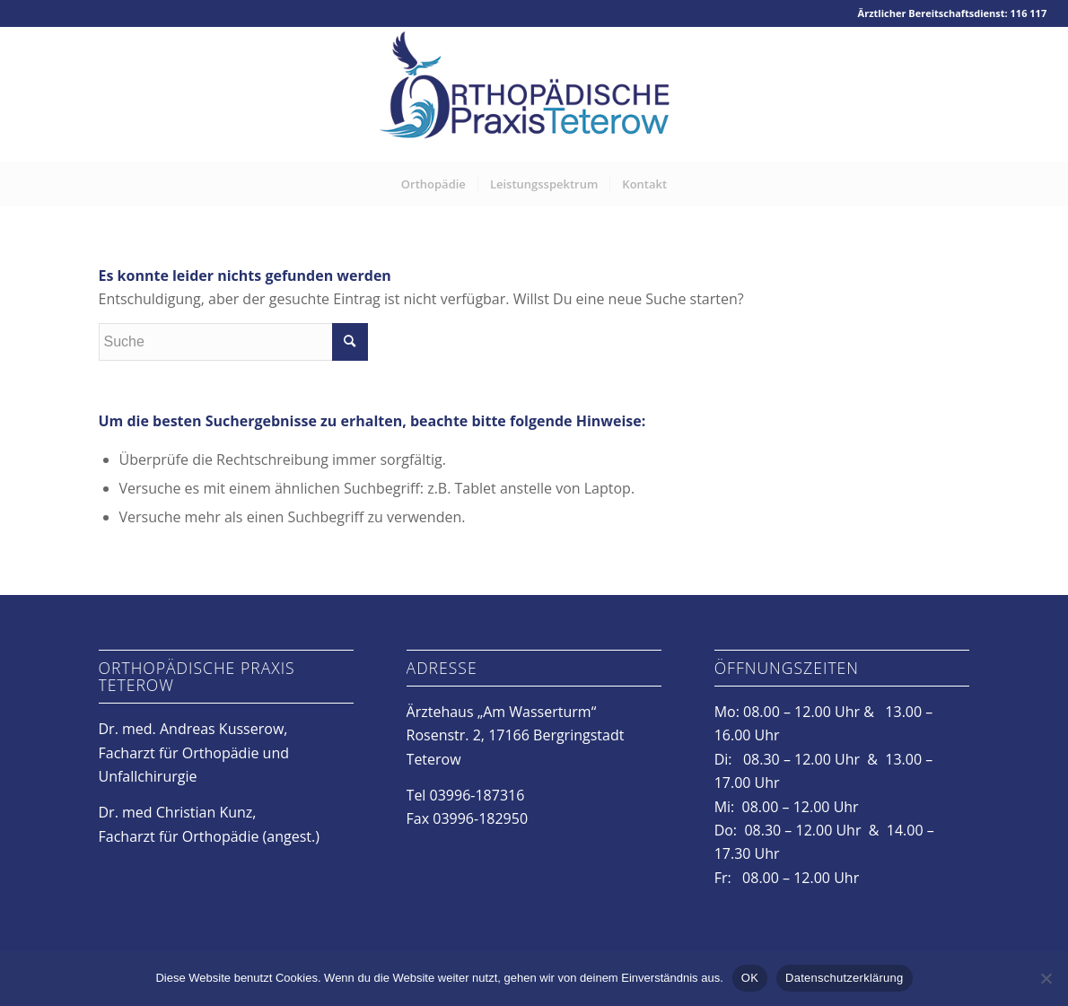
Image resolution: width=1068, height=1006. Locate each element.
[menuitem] (433, 184)
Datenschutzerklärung (844, 977)
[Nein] (1046, 978)
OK (749, 977)
